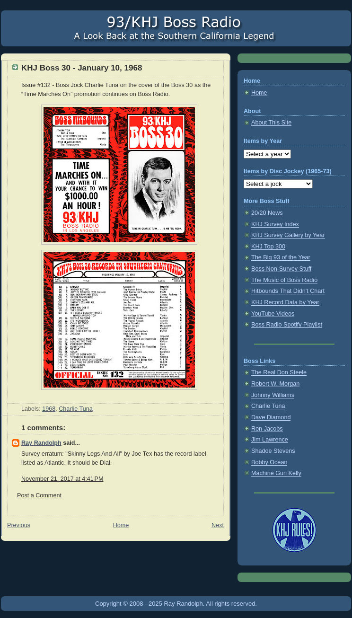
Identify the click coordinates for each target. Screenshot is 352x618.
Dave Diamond (270, 417)
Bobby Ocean (269, 462)
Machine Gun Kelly (276, 473)
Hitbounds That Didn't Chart (288, 291)
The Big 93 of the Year (280, 257)
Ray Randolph (41, 443)
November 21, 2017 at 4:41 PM (62, 479)
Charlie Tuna (76, 409)
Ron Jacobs (267, 428)
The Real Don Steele (279, 372)
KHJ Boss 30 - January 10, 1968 (81, 67)
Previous (18, 525)
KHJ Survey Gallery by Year (288, 235)
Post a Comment (39, 495)
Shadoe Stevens (273, 451)
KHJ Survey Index (275, 224)
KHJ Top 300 (268, 246)
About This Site (271, 122)
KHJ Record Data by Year (285, 302)
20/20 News (267, 213)
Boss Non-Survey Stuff (281, 268)
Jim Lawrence (269, 439)
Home (121, 525)
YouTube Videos (272, 313)
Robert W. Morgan (275, 383)
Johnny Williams (272, 395)
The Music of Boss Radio (284, 280)
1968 (48, 409)
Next (217, 525)
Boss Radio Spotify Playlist (286, 324)
